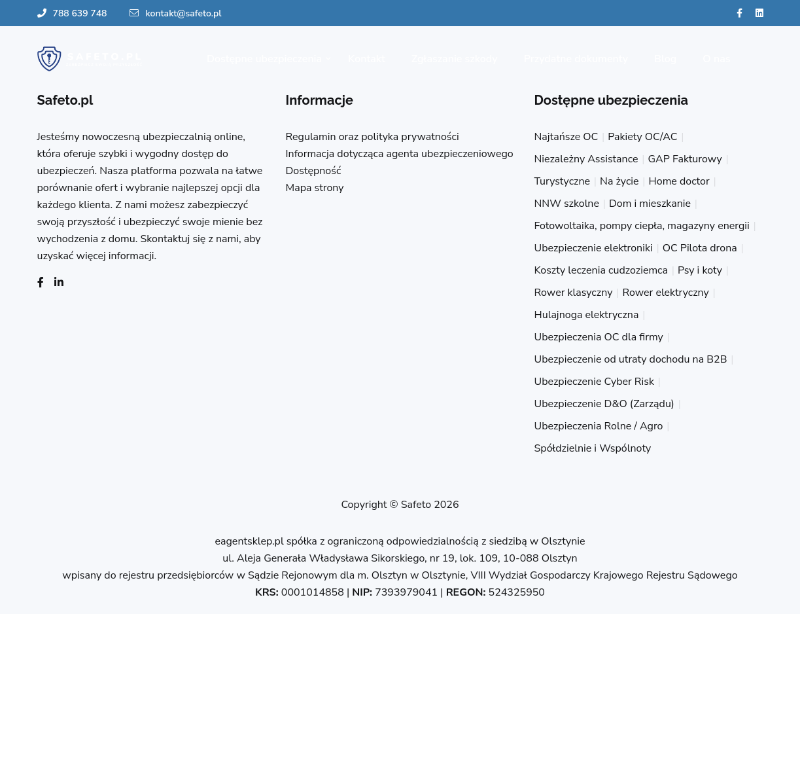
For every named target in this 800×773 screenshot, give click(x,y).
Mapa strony (315, 188)
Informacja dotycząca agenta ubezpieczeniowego (399, 154)
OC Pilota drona (700, 248)
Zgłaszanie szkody (454, 59)
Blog (665, 59)
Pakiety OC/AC (642, 137)
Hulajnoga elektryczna (586, 315)
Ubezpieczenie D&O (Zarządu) (604, 404)
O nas (716, 59)
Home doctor (679, 181)
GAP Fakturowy (685, 159)
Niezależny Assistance (586, 159)
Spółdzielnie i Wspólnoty (593, 448)
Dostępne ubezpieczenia (264, 59)
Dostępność (313, 171)
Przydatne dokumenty (576, 59)
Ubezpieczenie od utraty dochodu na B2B (630, 359)
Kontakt (366, 59)
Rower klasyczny (573, 292)
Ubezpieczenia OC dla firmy (598, 337)
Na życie (619, 181)
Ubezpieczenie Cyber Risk (594, 381)
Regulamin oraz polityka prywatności (372, 137)
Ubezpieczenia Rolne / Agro (598, 426)
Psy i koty (700, 270)
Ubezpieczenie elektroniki (593, 248)
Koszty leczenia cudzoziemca (601, 270)
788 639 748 (72, 13)
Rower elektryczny (665, 292)
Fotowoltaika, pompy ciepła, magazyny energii (642, 226)
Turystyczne (562, 181)
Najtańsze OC (566, 137)
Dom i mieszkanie (650, 203)
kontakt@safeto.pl (175, 13)
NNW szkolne (566, 203)
